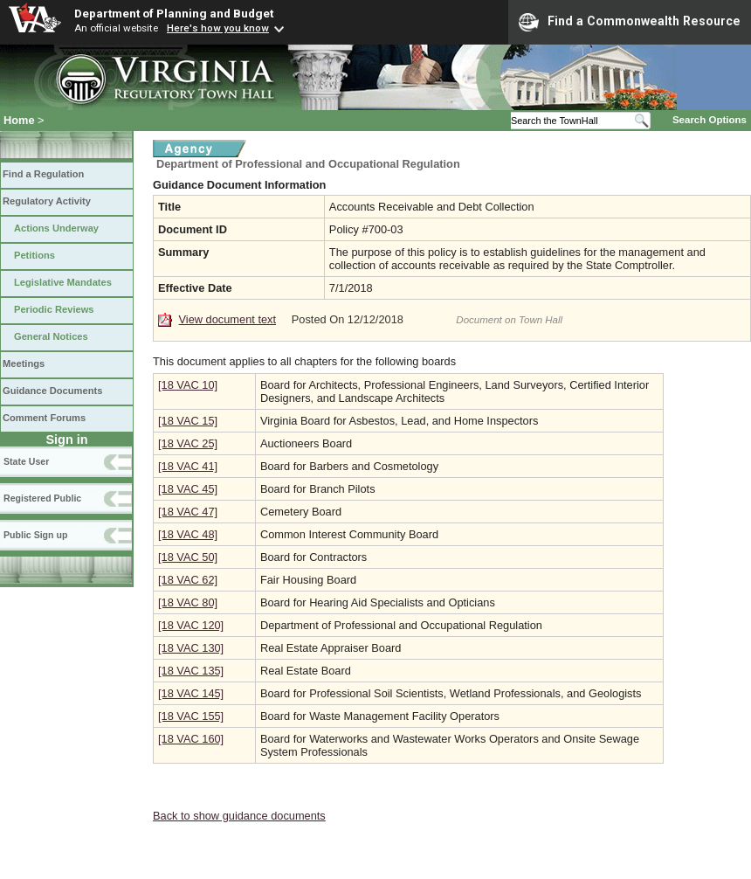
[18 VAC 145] (191, 693)
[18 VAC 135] (191, 670)
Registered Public (42, 498)
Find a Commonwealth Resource (630, 22)
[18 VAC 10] (187, 384)
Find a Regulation (43, 174)
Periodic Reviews (54, 309)
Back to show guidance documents (239, 815)
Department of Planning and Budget (173, 13)
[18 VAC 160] (191, 738)
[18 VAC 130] (191, 647)
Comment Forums (44, 417)
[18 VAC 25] (187, 443)
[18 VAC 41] (187, 466)
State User (26, 461)
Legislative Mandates (63, 282)
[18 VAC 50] (187, 557)
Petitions (34, 255)
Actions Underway (56, 228)
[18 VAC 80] (187, 602)
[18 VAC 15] (187, 420)
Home (19, 120)
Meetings (24, 363)
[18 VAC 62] (187, 579)
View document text (227, 319)
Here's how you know (218, 28)
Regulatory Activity (47, 201)
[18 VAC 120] (191, 625)
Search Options (709, 119)
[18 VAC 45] (187, 488)
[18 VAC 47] (187, 511)
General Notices (51, 336)
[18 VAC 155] (191, 716)
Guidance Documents (52, 390)
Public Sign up (35, 534)
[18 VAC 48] (187, 534)
